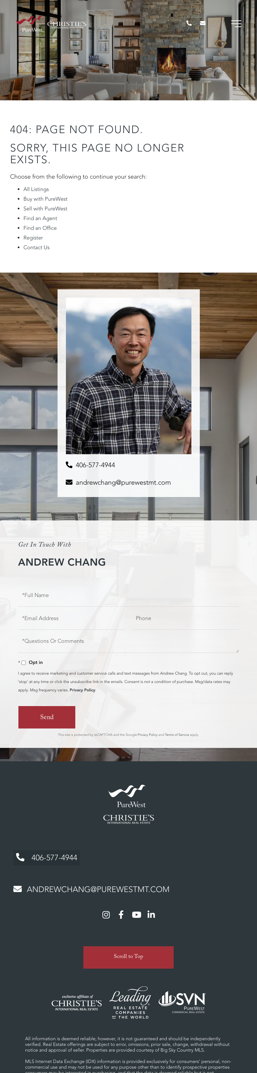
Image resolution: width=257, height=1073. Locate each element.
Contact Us (36, 247)
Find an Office (40, 228)
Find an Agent (40, 218)
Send (46, 718)
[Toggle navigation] (235, 26)
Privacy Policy (82, 690)
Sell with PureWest (45, 208)
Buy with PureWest (45, 199)
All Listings (36, 189)
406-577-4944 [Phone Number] (45, 856)
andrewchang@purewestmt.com (123, 482)
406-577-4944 (95, 465)
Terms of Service (177, 734)
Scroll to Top (128, 953)
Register (33, 237)
